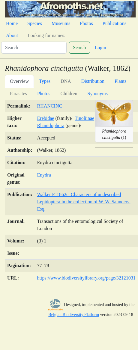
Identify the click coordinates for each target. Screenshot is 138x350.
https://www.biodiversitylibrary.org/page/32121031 (86, 277)
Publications (114, 23)
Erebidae (45, 118)
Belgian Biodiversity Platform (73, 314)
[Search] (34, 48)
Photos (86, 23)
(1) (114, 134)
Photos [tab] (43, 93)
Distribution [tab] (92, 81)
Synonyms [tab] (97, 93)
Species (34, 23)
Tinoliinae (84, 118)
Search (79, 47)
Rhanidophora (50, 125)
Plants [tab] (120, 81)
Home (12, 23)
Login (100, 47)
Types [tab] (44, 81)
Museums (61, 23)
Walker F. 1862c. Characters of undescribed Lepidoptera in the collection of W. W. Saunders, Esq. (83, 201)
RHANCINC (49, 105)
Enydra (44, 174)
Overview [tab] (19, 81)
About (12, 35)
